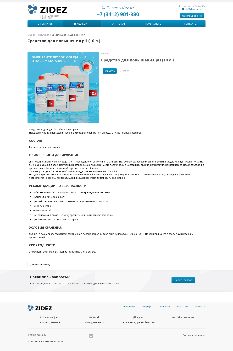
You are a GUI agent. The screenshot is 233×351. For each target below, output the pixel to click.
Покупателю (154, 23)
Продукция (82, 23)
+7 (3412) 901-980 (118, 14)
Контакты (190, 23)
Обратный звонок (192, 15)
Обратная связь (185, 317)
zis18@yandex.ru (192, 9)
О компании (46, 23)
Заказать (110, 70)
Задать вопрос (183, 279)
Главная (31, 34)
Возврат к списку (41, 264)
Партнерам (118, 23)
